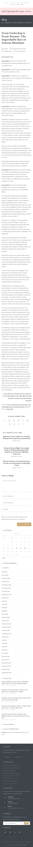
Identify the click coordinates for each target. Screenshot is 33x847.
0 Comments (20, 51)
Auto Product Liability (11, 781)
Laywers (13, 842)
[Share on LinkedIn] (18, 420)
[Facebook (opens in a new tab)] (13, 4)
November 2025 (6, 588)
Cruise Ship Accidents (11, 783)
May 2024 (4, 646)
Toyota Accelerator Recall (12, 775)
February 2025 (6, 617)
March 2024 (5, 653)
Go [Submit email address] (26, 823)
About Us (7, 757)
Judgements (8, 51)
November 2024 (6, 627)
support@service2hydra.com (16, 808)
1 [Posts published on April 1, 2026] (12, 542)
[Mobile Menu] (28, 11)
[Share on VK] (27, 420)
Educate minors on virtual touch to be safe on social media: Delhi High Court (16, 463)
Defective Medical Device (12, 773)
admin (6, 49)
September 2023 (6, 672)
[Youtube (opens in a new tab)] (22, 4)
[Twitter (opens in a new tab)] (11, 4)
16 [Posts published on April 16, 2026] (16, 548)
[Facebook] (10, 832)
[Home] (2, 22)
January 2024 (5, 659)
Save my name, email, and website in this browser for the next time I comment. (14, 518)
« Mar (3, 558)
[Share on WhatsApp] (23, 424)
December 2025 (6, 585)
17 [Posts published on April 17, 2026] (20, 548)
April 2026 (4, 572)
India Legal (9, 409)
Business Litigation (10, 770)
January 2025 (5, 620)
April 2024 (4, 650)
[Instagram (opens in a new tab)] (16, 4)
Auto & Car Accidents (11, 765)
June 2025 (4, 604)
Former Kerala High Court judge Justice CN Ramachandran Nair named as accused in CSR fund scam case (16, 451)
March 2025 (5, 614)
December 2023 (6, 663)
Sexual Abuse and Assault (12, 768)
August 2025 (5, 598)
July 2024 (4, 640)
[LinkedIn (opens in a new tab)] (18, 4)
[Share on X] (5, 420)
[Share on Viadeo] (19, 424)
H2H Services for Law (13, 11)
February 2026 (6, 578)
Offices (27, 842)
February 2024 (6, 656)
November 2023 (6, 666)
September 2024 (6, 633)
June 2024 (4, 643)
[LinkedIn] (20, 832)
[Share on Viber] (23, 420)
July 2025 (4, 601)
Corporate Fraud (9, 778)
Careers (21, 842)
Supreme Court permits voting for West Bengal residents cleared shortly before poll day (15, 716)
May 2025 (4, 607)
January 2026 (5, 581)
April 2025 (4, 611)
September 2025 (6, 594)
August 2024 (5, 637)
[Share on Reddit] (9, 424)
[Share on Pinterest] (14, 420)
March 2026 (5, 575)
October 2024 (6, 630)
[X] (5, 832)
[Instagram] (15, 832)
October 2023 (6, 669)
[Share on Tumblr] (14, 424)
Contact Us (19, 757)
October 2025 (6, 591)
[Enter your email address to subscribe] (16, 823)
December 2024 (6, 624)
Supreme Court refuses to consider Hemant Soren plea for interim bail (16, 437)
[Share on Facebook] (9, 420)
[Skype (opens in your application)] (20, 4)
